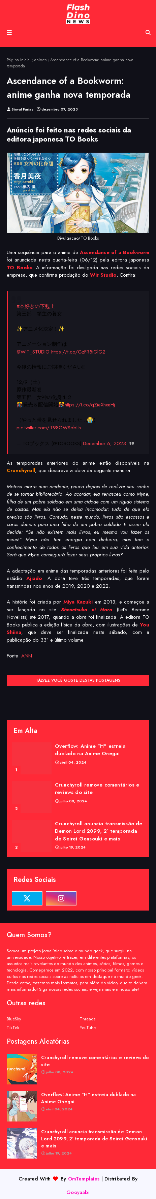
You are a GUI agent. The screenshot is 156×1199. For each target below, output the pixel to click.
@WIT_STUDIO (33, 352)
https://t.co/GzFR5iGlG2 (78, 352)
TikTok (13, 1027)
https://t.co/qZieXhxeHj (90, 404)
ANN (26, 655)
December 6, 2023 (104, 443)
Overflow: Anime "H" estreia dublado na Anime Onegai (90, 750)
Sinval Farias (22, 109)
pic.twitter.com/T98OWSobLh (49, 427)
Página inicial (19, 60)
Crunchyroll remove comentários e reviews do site (97, 788)
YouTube (88, 1027)
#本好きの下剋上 (36, 306)
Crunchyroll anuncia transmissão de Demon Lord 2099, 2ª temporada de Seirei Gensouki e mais (99, 831)
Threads (87, 1019)
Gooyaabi (78, 1192)
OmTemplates (84, 1178)
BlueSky (14, 1019)
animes (40, 60)
